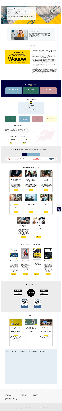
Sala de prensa (46, 1)
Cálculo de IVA (23, 392)
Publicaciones (55, 3)
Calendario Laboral (24, 394)
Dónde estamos (35, 394)
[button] (56, 159)
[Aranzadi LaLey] (8, 405)
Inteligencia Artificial (49, 3)
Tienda (60, 3)
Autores (34, 395)
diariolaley (6, 392)
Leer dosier (13, 274)
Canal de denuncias (24, 395)
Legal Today (7, 394)
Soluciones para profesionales (41, 3)
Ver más (16, 189)
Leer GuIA (48, 274)
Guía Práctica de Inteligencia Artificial (11, 399)
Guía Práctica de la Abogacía (9, 398)
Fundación (41, 1)
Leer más (38, 36)
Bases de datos (26, 3)
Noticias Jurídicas (8, 395)
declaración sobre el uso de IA (51, 407)
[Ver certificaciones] (49, 396)
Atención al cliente (51, 1)
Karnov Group (37, 1)
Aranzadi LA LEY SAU (19, 408)
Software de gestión (32, 3)
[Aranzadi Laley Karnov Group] (4, 3)
